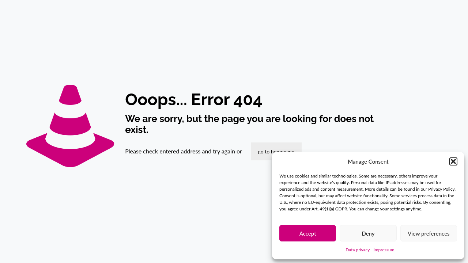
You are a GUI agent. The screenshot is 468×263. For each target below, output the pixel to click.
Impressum (383, 249)
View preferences (429, 233)
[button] (453, 161)
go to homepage (276, 151)
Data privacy (358, 249)
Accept (307, 233)
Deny (368, 233)
